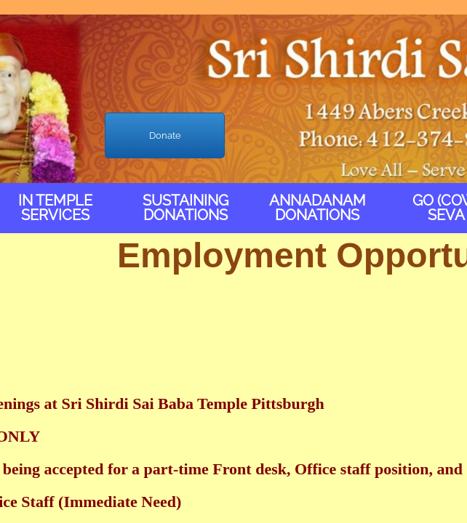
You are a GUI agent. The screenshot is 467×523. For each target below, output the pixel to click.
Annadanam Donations (317, 208)
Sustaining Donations (185, 208)
